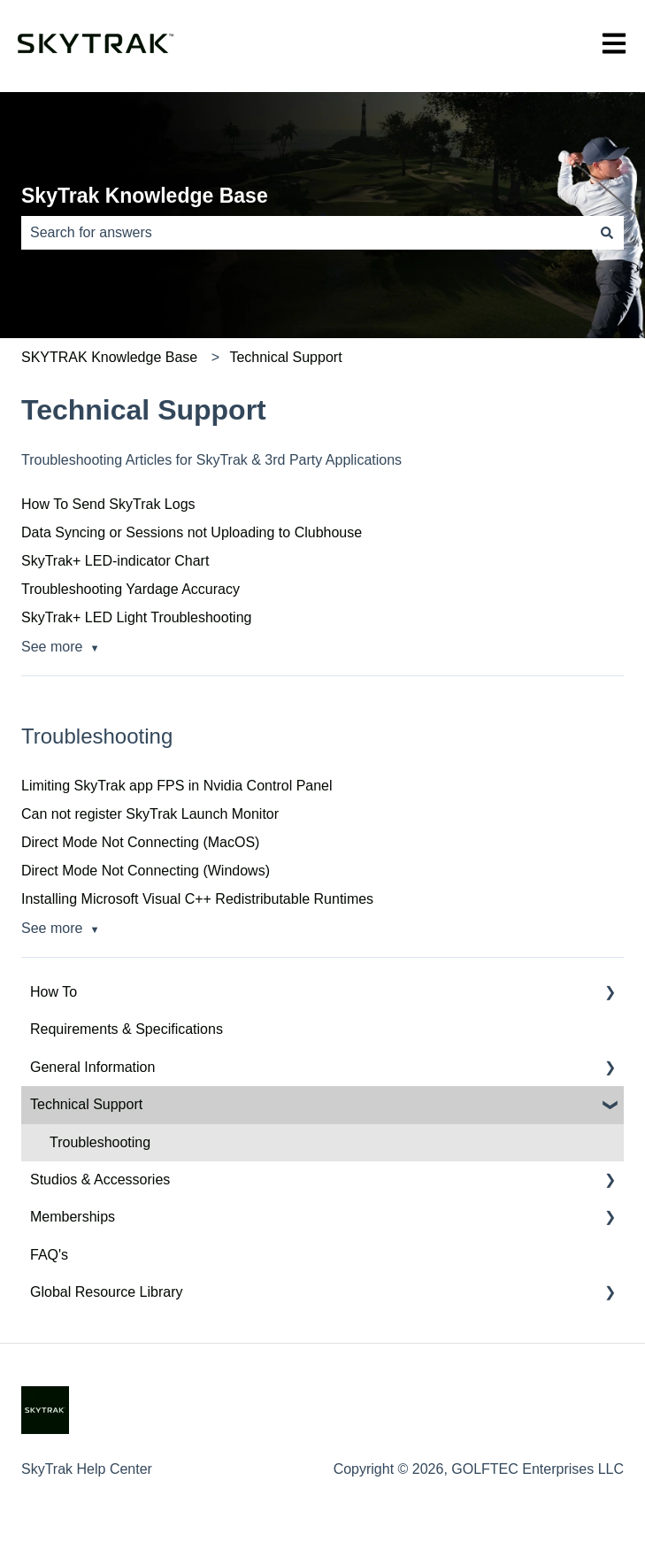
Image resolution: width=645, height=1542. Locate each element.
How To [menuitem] (53, 991)
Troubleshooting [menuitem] (100, 1142)
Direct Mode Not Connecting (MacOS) (140, 842)
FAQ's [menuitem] (49, 1254)
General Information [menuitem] (92, 1067)
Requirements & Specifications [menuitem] (126, 1029)
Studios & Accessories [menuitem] (100, 1179)
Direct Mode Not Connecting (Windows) (145, 870)
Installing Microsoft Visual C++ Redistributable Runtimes (197, 898)
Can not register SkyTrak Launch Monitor (150, 813)
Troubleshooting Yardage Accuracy (130, 589)
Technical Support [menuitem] (86, 1104)
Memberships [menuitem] (72, 1216)
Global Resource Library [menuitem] (106, 1291)
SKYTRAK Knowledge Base (109, 357)
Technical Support (285, 357)
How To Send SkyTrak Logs (108, 504)
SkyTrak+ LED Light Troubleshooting (136, 617)
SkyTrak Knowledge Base (144, 195)
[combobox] (305, 233)
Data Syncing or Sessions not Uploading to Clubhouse (191, 532)
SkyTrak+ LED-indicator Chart (115, 560)
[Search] (607, 233)
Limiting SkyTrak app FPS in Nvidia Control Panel (177, 785)
